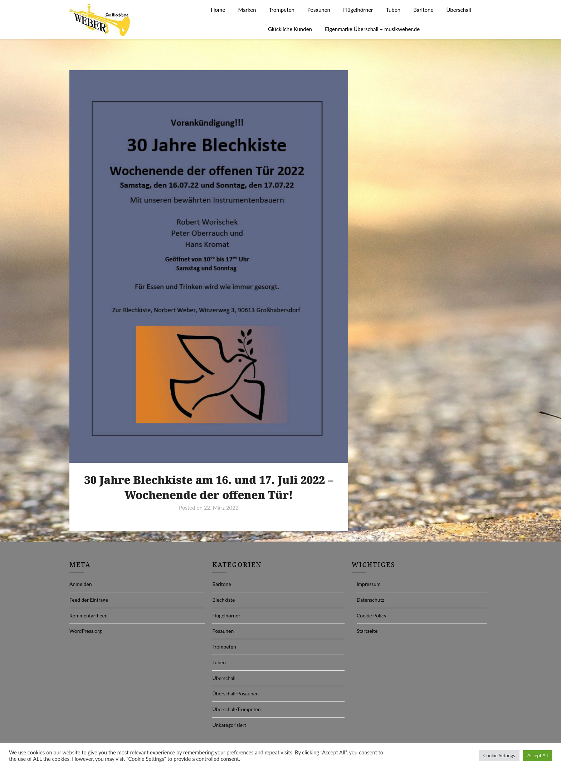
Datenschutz (370, 600)
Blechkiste (223, 600)
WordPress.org (85, 631)
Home (218, 9)
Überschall (458, 9)
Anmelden (80, 584)
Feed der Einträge (88, 600)
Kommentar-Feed (88, 615)
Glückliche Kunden (290, 29)
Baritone (423, 9)
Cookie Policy (371, 615)
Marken (247, 9)
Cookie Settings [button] (499, 755)
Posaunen (318, 9)
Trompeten (281, 9)
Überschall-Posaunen (235, 693)
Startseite (367, 631)
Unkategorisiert (229, 725)
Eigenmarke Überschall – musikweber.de (372, 29)
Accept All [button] (537, 755)
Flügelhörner (358, 9)
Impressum (369, 584)
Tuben (393, 9)
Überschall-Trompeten (236, 709)
